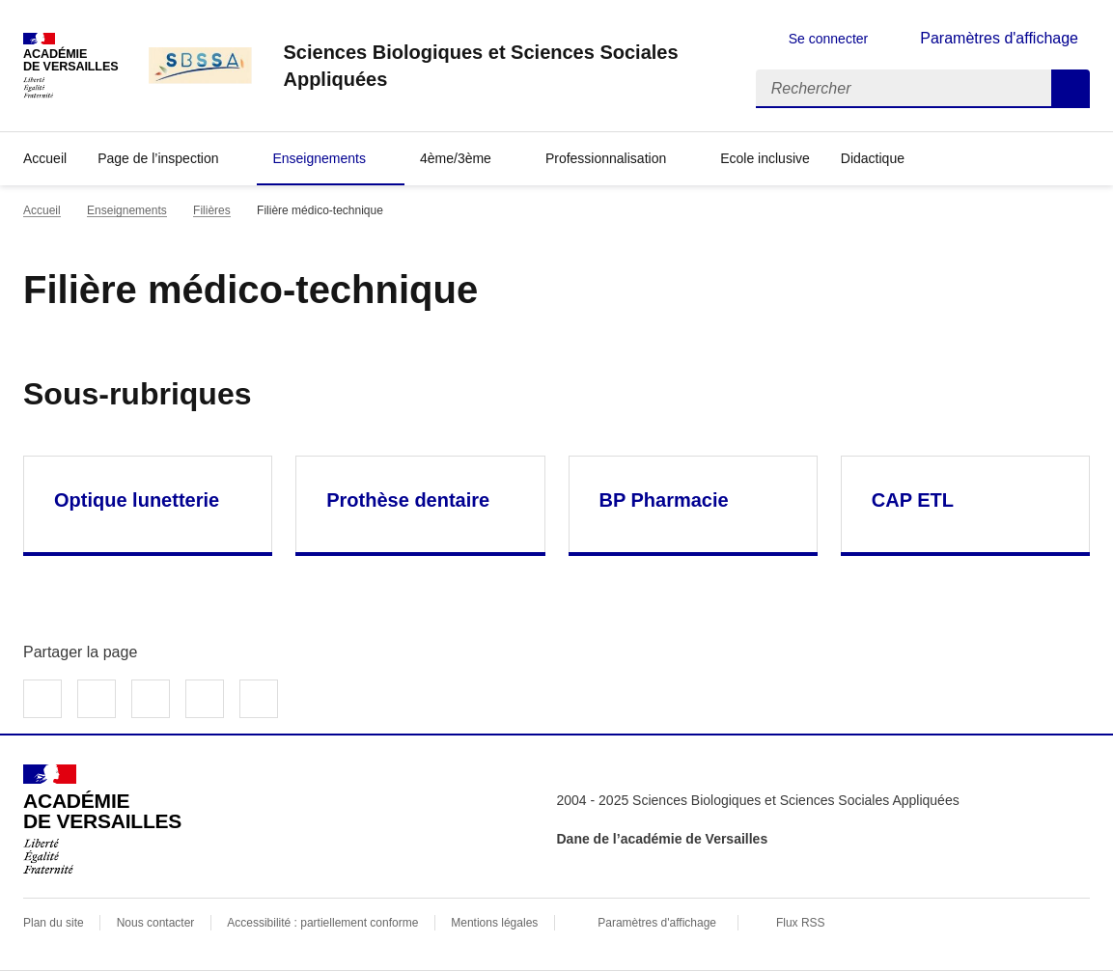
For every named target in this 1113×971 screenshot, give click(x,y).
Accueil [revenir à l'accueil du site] (45, 158)
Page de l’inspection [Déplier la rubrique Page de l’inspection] (157, 158)
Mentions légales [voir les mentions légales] (494, 922)
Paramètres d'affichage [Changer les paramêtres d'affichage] (999, 38)
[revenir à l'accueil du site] (503, 66)
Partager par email (204, 699)
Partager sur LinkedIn (150, 699)
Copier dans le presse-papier (258, 699)
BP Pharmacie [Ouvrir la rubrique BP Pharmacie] (664, 500)
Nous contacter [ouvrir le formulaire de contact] (156, 922)
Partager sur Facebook (42, 699)
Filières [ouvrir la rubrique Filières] (212, 210)
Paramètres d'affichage (657, 922)
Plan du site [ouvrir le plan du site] (53, 922)
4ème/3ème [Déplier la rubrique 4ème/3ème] (455, 158)
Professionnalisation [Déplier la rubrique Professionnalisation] (605, 158)
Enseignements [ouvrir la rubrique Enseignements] (127, 210)
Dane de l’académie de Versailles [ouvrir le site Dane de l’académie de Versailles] (662, 838)
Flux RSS (800, 922)
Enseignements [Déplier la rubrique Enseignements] (319, 158)
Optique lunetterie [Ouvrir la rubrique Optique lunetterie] (136, 500)
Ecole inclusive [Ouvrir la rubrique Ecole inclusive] (765, 158)
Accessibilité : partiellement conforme (322, 922)
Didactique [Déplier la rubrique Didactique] (872, 158)
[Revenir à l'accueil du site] (102, 819)
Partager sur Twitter (96, 699)
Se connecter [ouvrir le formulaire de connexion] (829, 38)
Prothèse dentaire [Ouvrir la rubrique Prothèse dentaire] (407, 500)
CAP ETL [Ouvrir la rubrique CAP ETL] (913, 500)
